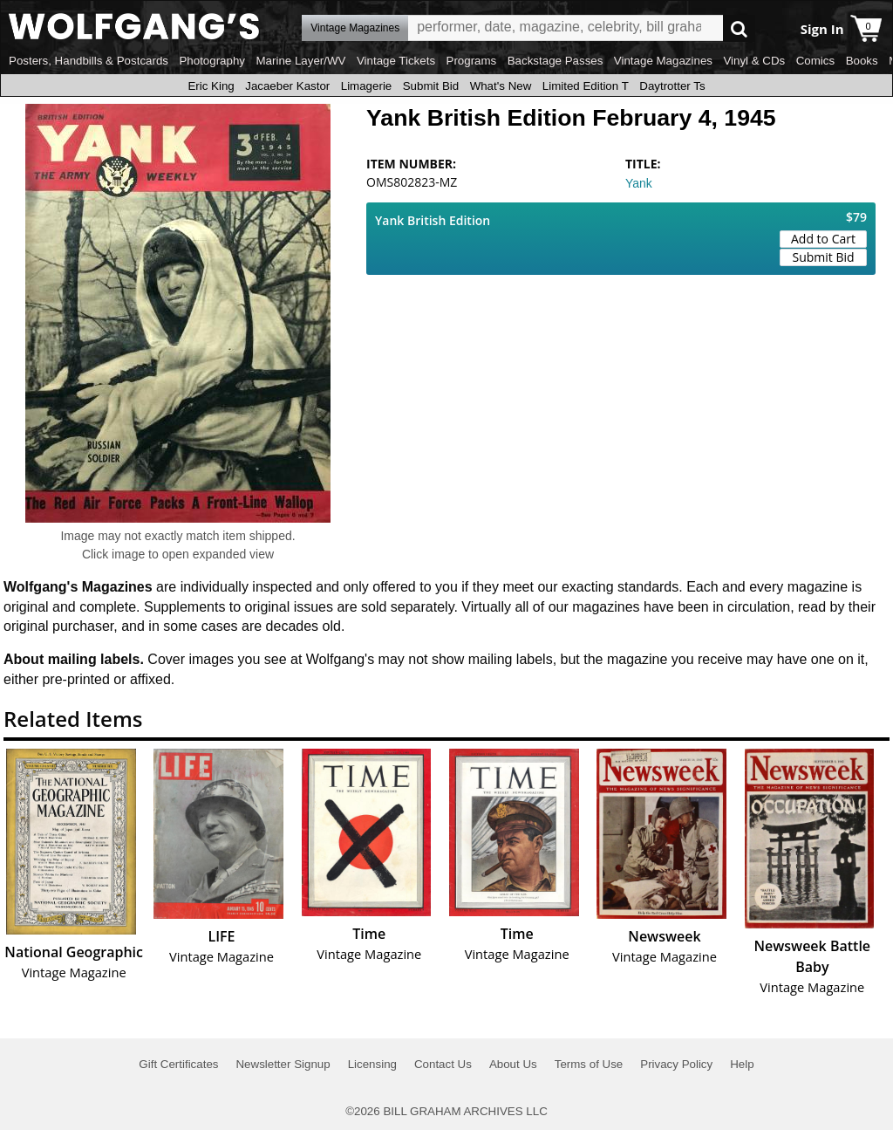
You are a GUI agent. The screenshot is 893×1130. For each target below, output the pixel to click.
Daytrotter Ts (672, 85)
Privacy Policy (676, 1064)
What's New (501, 85)
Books (862, 60)
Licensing (372, 1064)
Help (741, 1064)
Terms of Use (589, 1064)
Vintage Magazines (663, 60)
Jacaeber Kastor (287, 85)
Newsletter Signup (282, 1064)
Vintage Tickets (396, 60)
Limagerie (366, 85)
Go (739, 28)
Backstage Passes (555, 60)
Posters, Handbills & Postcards (88, 60)
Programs (471, 60)
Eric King (210, 85)
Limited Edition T (585, 85)
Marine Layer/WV (300, 60)
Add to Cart (823, 238)
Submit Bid (431, 85)
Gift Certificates (178, 1064)
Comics (815, 60)
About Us (513, 1064)
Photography (212, 60)
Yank (638, 183)
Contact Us (443, 1064)
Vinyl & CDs (754, 60)
